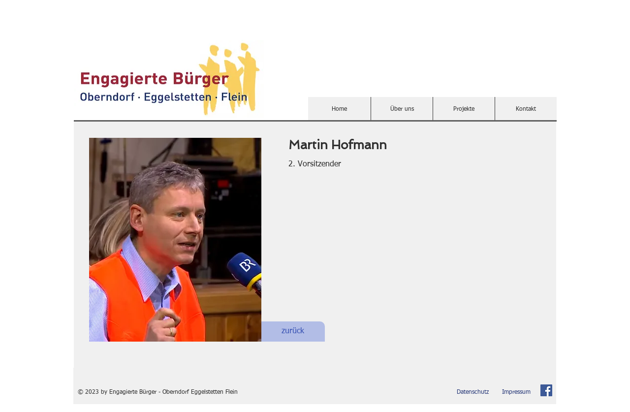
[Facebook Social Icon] (546, 390)
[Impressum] (516, 392)
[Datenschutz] (472, 392)
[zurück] (293, 331)
